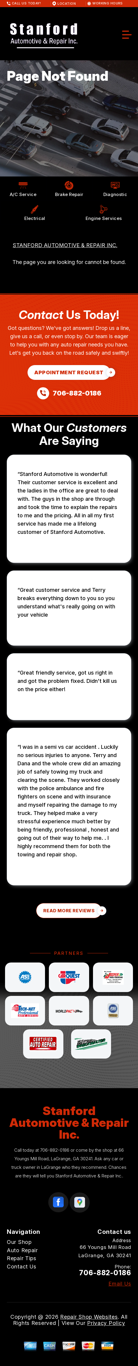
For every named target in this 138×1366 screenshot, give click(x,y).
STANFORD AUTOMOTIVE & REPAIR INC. (65, 245)
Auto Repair (22, 1250)
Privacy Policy (106, 1323)
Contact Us (21, 1266)
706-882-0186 (54, 1150)
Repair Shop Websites (89, 1317)
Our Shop (19, 1242)
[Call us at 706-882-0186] (69, 393)
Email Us (119, 1283)
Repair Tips (21, 1258)
